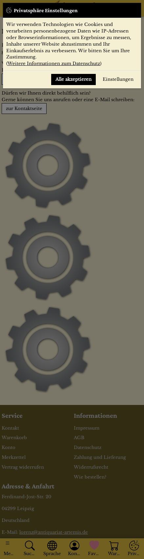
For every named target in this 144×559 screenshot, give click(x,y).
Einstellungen (118, 79)
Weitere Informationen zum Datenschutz (54, 63)
